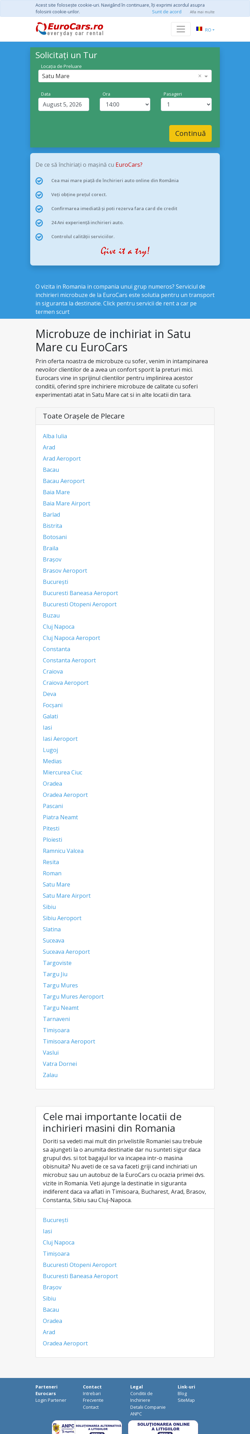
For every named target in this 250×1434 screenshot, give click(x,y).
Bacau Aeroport (64, 481)
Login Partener (50, 1400)
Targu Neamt (61, 1008)
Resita (51, 862)
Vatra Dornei (60, 1064)
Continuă (190, 133)
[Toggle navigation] (181, 29)
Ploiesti (52, 839)
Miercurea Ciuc (62, 772)
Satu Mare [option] (56, 76)
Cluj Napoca (58, 626)
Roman (52, 873)
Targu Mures (60, 985)
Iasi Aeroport (60, 739)
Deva (49, 694)
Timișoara (56, 1030)
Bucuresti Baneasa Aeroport (80, 593)
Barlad (51, 514)
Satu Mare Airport (67, 895)
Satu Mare (56, 884)
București (55, 582)
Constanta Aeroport (69, 660)
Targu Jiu (55, 974)
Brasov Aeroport (65, 570)
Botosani (55, 537)
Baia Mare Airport (66, 503)
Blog (182, 1393)
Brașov (52, 559)
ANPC (136, 1414)
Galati (50, 716)
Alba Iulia (55, 436)
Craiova (53, 671)
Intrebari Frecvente (93, 1396)
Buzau (51, 615)
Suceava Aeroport (66, 952)
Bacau (51, 470)
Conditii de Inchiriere (141, 1396)
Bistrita (52, 526)
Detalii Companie (148, 1407)
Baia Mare (56, 492)
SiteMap (186, 1400)
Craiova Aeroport (65, 683)
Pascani (53, 806)
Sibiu (49, 907)
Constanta (56, 649)
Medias (52, 761)
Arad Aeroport (62, 458)
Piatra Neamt (60, 817)
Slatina (52, 929)
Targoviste (57, 963)
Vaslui (51, 1052)
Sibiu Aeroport (62, 918)
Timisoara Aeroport (69, 1041)
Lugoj (50, 750)
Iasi (47, 727)
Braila (50, 548)
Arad (49, 447)
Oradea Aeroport (65, 795)
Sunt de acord (167, 11)
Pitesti (51, 828)
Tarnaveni (56, 1019)
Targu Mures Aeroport (73, 996)
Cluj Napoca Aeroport (71, 638)
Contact (91, 1407)
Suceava (53, 940)
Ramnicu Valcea (63, 851)
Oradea (52, 783)
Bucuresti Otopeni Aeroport (80, 604)
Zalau (50, 1075)
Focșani (53, 705)
